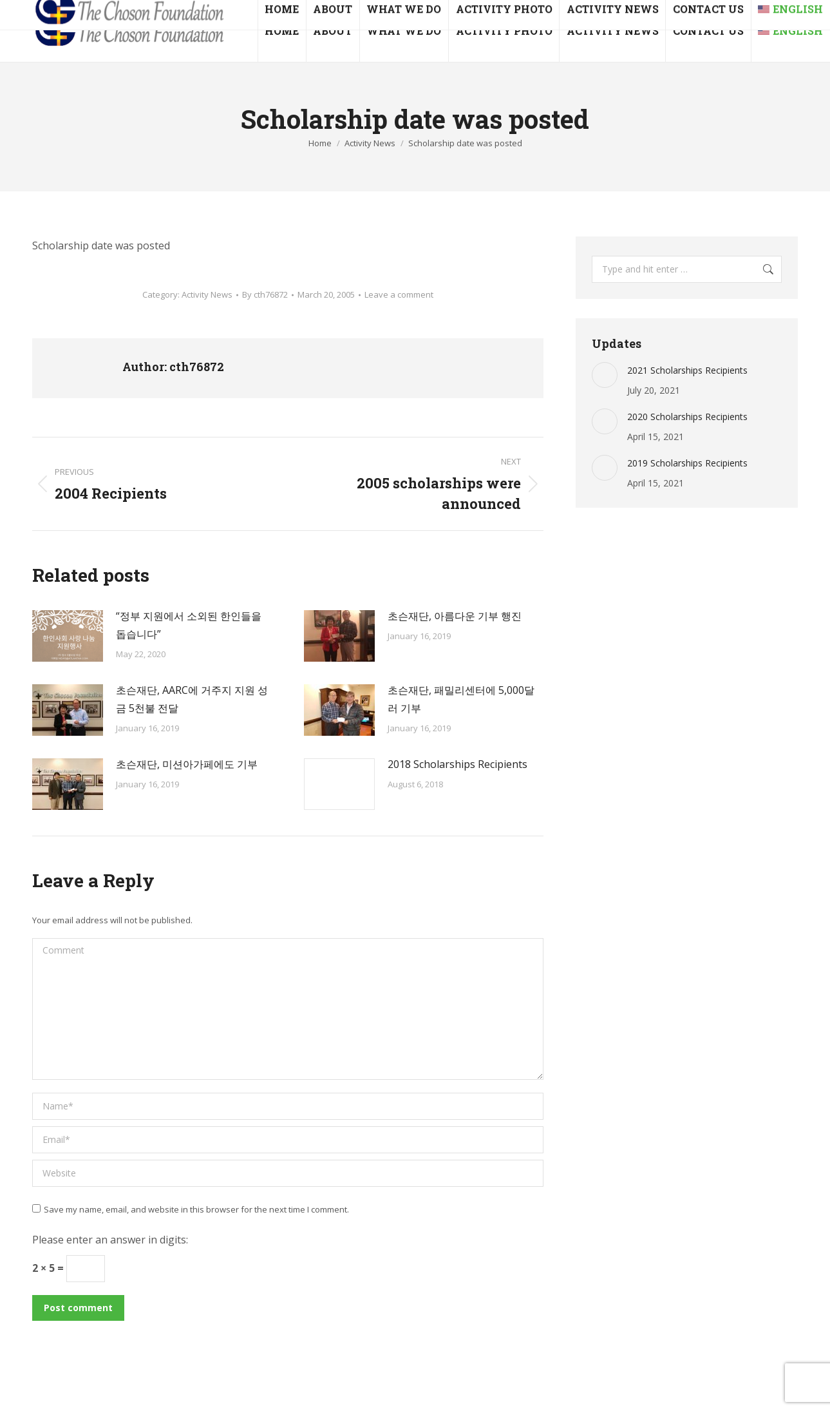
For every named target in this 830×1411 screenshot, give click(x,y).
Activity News (207, 294)
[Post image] (67, 636)
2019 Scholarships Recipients (687, 463)
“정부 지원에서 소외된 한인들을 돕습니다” (188, 625)
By (265, 294)
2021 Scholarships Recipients (687, 370)
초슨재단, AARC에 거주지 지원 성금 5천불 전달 (192, 699)
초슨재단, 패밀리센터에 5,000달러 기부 (461, 699)
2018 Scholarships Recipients (457, 764)
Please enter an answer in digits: (110, 1240)
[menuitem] (790, 31)
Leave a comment (398, 294)
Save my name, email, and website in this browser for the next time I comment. (196, 1209)
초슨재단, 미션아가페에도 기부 (187, 764)
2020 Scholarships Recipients (687, 416)
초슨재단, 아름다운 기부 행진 (455, 616)
